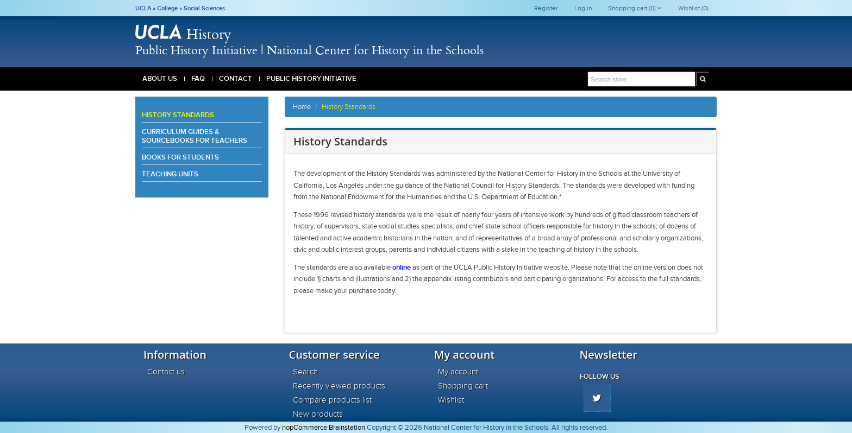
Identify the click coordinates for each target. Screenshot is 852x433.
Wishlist (451, 400)
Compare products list (332, 400)
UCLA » (146, 8)
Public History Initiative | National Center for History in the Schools (309, 50)
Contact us (166, 371)
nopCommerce (304, 427)
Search (305, 371)
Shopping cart (463, 385)
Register (546, 8)
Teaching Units (170, 174)
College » (170, 8)
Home (302, 107)
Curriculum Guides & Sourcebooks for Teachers (194, 136)
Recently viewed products (339, 385)
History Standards (178, 115)
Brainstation (348, 427)
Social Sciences (204, 8)
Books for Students (180, 157)
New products (318, 414)
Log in (583, 8)
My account (458, 371)
